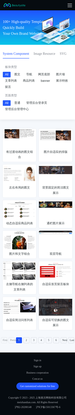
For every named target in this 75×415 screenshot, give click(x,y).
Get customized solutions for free (37, 386)
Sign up (37, 366)
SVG (63, 54)
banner (45, 80)
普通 (17, 102)
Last (72, 340)
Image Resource (44, 54)
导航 (29, 74)
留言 (8, 86)
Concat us (37, 378)
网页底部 (44, 74)
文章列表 (11, 80)
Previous (12, 340)
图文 (17, 74)
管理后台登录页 (36, 102)
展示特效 (62, 80)
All (6, 74)
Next (64, 340)
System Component (16, 54)
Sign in (37, 360)
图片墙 (60, 74)
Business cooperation (37, 372)
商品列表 (29, 80)
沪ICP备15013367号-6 (48, 407)
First (5, 340)
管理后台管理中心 (17, 109)
